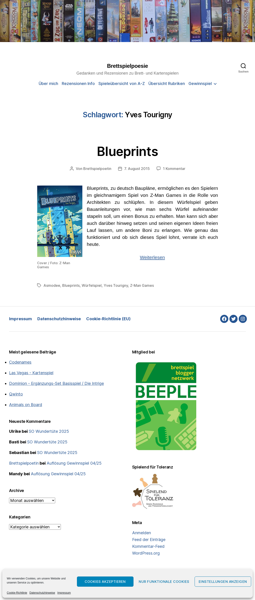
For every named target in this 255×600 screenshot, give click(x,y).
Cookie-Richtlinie (17, 592)
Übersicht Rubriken (166, 83)
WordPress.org (146, 553)
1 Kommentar (174, 168)
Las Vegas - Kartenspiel (31, 372)
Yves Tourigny (116, 285)
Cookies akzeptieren (105, 581)
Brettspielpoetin (97, 168)
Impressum (64, 592)
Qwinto (16, 394)
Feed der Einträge (148, 539)
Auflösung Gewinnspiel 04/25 (74, 463)
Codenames (20, 362)
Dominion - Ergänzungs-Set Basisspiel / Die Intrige (56, 383)
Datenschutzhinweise (42, 592)
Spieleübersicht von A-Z (121, 83)
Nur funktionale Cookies (164, 581)
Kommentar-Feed (148, 546)
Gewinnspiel (200, 83)
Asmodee (51, 285)
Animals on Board (25, 404)
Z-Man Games (142, 285)
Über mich (48, 83)
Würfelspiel (92, 285)
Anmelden (141, 532)
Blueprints (127, 151)
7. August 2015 (137, 168)
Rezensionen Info (78, 83)
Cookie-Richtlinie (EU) (108, 318)
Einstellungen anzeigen (223, 581)
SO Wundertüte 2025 (49, 431)
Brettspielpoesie (127, 66)
